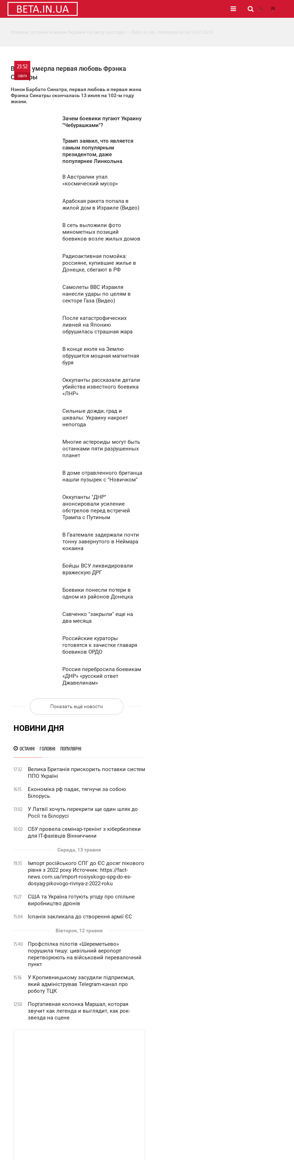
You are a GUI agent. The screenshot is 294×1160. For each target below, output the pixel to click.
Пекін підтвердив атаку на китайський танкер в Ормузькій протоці (218, 811)
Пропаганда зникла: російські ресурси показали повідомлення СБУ (218, 717)
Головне (86, 1040)
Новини (119, 1040)
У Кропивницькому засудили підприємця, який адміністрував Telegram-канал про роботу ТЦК (222, 318)
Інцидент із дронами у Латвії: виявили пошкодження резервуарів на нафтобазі (220, 865)
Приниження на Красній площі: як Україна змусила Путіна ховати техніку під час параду (222, 634)
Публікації (155, 1040)
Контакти (62, 1098)
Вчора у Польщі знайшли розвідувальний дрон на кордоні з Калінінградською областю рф (222, 593)
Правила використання (77, 1103)
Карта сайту (170, 1139)
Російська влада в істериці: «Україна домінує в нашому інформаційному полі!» (226, 677)
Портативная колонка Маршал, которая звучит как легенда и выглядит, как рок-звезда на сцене (220, 345)
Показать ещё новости (74, 726)
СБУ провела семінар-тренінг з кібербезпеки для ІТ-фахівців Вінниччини (225, 166)
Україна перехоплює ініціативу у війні (217, 539)
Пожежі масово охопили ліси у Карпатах (221, 896)
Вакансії (61, 1093)
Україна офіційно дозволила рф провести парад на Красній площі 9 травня (222, 771)
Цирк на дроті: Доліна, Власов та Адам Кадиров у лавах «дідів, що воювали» (218, 697)
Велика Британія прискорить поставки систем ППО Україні (218, 106)
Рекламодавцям (69, 1088)
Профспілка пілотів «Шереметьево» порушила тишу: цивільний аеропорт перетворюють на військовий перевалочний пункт (226, 288)
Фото (186, 1040)
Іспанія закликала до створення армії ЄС (221, 250)
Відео (211, 1040)
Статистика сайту (71, 1083)
